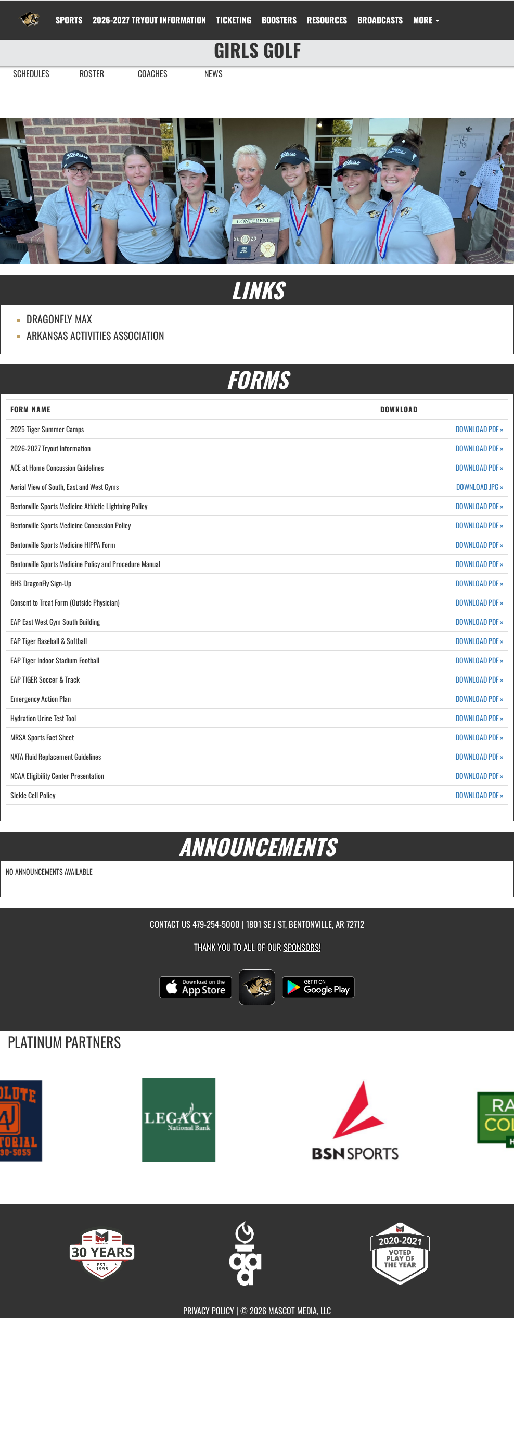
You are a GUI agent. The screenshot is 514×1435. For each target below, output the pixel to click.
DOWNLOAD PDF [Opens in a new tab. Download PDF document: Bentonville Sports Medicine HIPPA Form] (480, 544)
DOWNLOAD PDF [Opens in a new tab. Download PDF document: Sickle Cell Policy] (480, 795)
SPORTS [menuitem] (69, 20)
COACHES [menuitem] (153, 73)
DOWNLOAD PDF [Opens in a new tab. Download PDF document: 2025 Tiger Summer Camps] (480, 429)
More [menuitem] (426, 20)
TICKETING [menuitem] (233, 20)
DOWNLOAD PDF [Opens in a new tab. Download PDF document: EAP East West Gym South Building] (480, 621)
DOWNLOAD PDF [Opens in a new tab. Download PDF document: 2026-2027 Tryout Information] (480, 448)
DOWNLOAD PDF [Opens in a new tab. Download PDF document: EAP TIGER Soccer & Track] (480, 679)
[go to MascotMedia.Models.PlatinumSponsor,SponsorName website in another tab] (195, 1119)
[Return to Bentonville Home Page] (29, 14)
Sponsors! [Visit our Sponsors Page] (302, 946)
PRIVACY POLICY (208, 1310)
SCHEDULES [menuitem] (31, 73)
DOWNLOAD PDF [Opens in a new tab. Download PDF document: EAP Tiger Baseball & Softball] (480, 641)
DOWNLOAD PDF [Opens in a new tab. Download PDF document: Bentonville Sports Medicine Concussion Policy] (480, 525)
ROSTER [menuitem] (92, 73)
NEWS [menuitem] (213, 73)
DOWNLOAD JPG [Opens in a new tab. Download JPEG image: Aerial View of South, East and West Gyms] (480, 487)
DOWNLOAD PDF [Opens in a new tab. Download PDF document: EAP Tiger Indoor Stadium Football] (480, 660)
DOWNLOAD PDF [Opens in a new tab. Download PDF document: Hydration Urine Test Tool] (480, 718)
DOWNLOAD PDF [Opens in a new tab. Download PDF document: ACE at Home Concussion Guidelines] (480, 467)
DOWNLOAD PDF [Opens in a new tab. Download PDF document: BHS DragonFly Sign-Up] (480, 583)
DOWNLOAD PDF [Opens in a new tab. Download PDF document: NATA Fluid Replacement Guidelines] (480, 756)
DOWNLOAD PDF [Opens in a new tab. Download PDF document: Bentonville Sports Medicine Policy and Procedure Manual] (480, 564)
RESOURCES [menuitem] (327, 20)
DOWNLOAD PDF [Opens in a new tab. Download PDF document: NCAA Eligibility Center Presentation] (480, 776)
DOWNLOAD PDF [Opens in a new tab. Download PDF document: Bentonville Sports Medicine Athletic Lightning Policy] (480, 506)
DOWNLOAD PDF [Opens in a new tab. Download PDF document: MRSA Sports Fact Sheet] (480, 737)
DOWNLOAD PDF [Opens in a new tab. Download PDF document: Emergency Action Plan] (480, 699)
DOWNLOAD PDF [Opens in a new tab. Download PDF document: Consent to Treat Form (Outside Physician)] (480, 602)
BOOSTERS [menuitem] (279, 20)
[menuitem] (149, 20)
